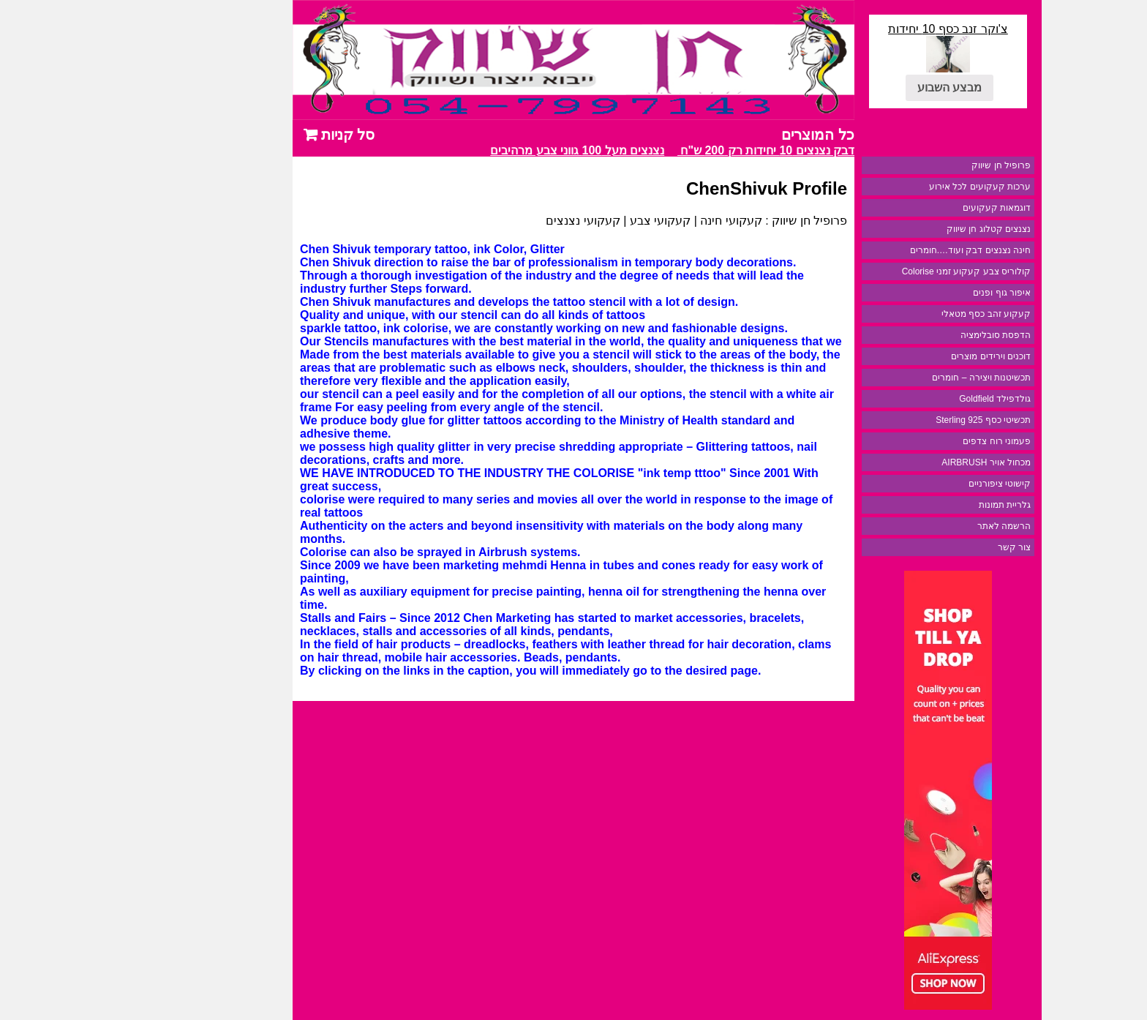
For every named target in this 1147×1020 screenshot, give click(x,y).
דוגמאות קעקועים (903, 208)
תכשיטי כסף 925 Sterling (889, 420)
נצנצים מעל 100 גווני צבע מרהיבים (481, 150)
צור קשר (920, 547)
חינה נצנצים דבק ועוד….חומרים (876, 250)
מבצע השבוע (856, 87)
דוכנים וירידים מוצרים (897, 356)
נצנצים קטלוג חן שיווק (895, 229)
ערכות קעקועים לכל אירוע (886, 186)
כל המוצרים (724, 135)
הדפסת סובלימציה (902, 335)
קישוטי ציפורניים (906, 484)
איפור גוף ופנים (908, 293)
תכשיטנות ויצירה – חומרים (887, 377)
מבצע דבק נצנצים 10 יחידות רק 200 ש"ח (686, 150)
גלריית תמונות (911, 505)
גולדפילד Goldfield (901, 399)
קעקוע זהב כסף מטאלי (892, 314)
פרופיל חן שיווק (907, 165)
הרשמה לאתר (910, 526)
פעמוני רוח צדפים (903, 441)
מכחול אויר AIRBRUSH (892, 462)
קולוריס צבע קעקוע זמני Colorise (872, 271)
